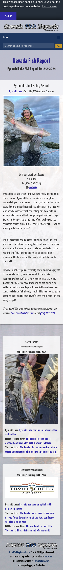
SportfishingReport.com (19, 552)
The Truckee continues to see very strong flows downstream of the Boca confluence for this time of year (29, 517)
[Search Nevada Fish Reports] (28, 45)
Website (33, 187)
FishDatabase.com (41, 561)
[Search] (58, 46)
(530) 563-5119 (47, 313)
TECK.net (49, 556)
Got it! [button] (8, 16)
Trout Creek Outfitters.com (21, 313)
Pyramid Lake (15, 91)
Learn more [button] (49, 6)
